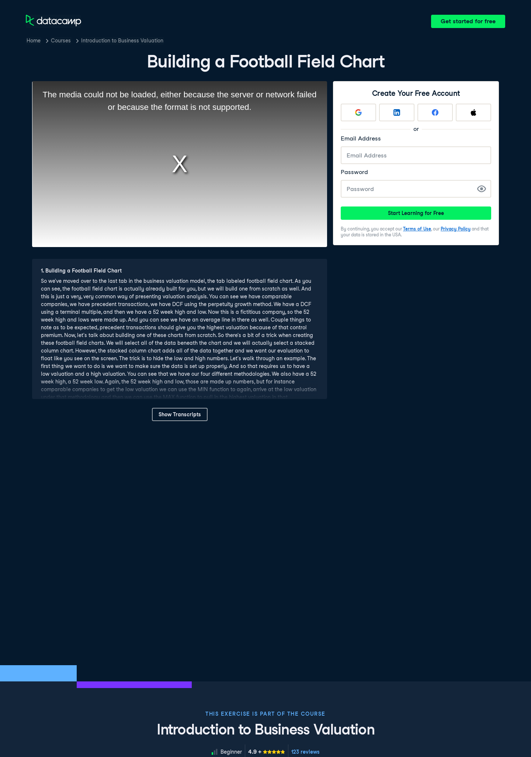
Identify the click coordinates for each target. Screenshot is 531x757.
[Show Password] (481, 189)
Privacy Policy (456, 229)
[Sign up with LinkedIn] (396, 112)
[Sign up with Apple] (473, 112)
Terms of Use (417, 229)
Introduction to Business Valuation (122, 41)
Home (34, 41)
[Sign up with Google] (358, 112)
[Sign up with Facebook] (435, 112)
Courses (61, 41)
